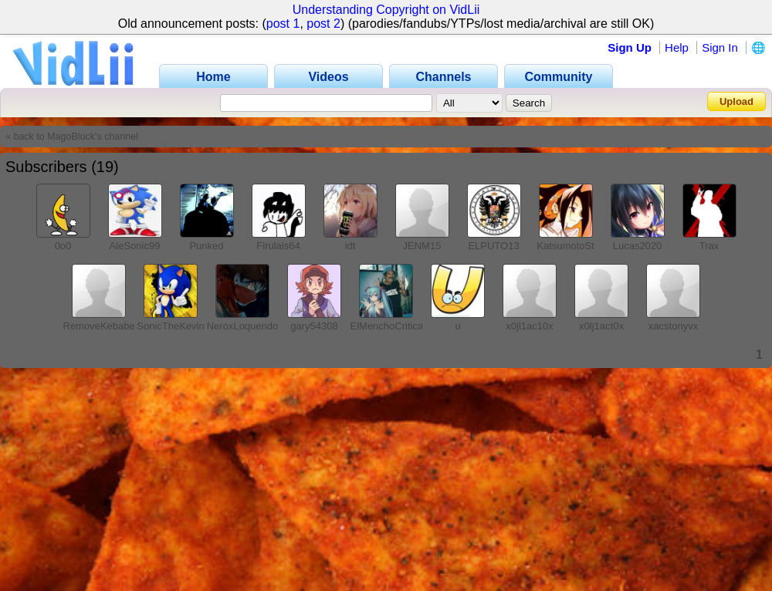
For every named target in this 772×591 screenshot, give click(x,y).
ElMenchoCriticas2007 (400, 326)
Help (677, 47)
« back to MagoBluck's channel (71, 136)
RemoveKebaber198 (109, 326)
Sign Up (630, 47)
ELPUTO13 (493, 246)
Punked (206, 246)
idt (350, 246)
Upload (736, 101)
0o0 (63, 246)
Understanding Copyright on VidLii (386, 9)
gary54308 (313, 326)
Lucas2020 (637, 246)
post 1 (283, 23)
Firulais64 (278, 246)
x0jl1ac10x (529, 326)
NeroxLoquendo (243, 326)
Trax (709, 246)
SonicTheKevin (170, 326)
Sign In (720, 47)
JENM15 (422, 246)
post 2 (323, 23)
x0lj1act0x (601, 326)
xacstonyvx (673, 326)
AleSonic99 (135, 246)
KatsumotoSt (565, 246)
